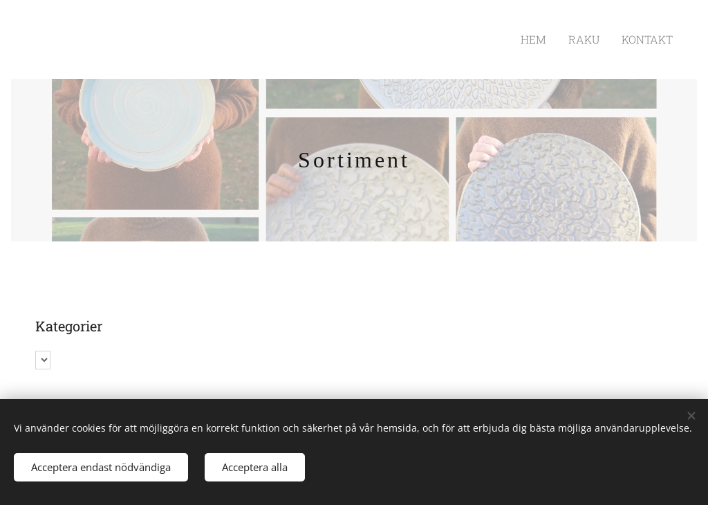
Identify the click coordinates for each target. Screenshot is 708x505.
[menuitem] (547, 39)
